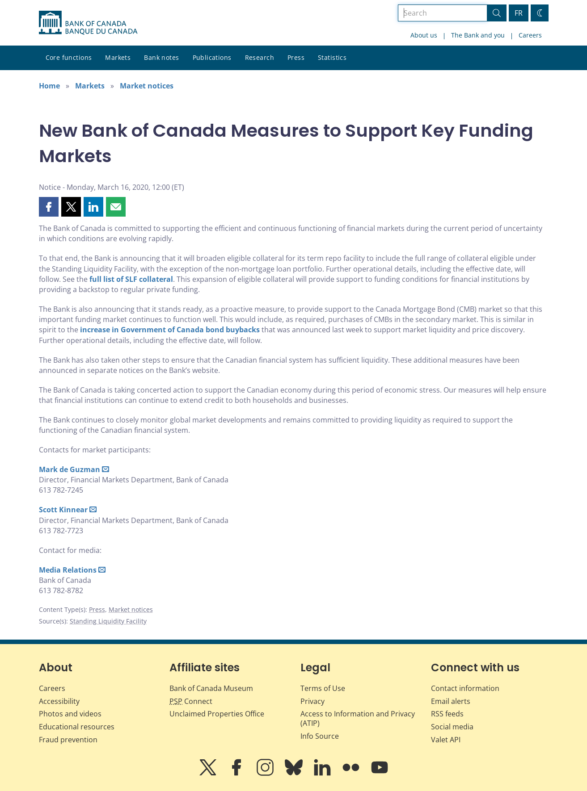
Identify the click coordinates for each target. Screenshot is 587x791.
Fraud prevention (68, 740)
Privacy (312, 701)
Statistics (332, 57)
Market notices (146, 86)
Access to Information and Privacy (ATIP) (357, 718)
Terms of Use (322, 688)
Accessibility (59, 701)
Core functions (69, 57)
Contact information (465, 688)
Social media (452, 727)
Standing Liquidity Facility (108, 621)
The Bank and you (478, 35)
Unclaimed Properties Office (216, 714)
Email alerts (450, 701)
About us (423, 35)
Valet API (445, 740)
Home (49, 86)
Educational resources (76, 727)
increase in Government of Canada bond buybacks (170, 330)
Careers (530, 35)
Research (259, 57)
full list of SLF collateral (131, 279)
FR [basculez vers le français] (519, 13)
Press (295, 57)
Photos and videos (70, 714)
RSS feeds (447, 714)
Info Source (319, 736)
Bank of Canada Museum (211, 688)
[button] (49, 207)
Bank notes (161, 57)
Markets (118, 57)
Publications (212, 57)
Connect (190, 701)
